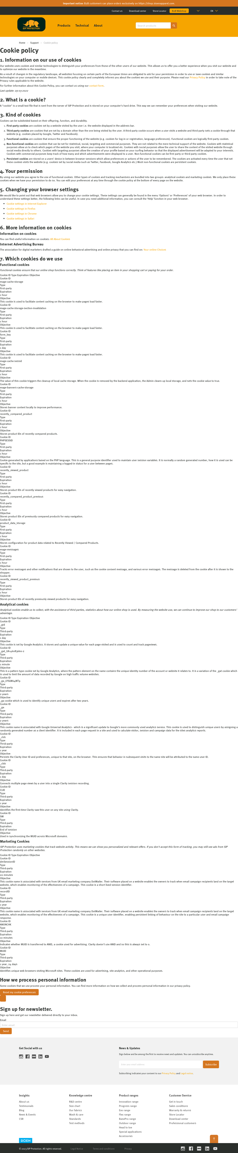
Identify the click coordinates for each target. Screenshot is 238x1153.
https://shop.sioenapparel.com (156, 3)
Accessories (126, 1136)
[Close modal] (3, 998)
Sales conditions (178, 1106)
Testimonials (26, 1106)
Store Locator (159, 10)
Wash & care (76, 1114)
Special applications (130, 1131)
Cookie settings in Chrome (22, 213)
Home (22, 42)
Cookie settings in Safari (20, 218)
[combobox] (156, 25)
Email (3, 1020)
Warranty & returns (180, 1110)
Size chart (74, 1106)
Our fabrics (75, 1110)
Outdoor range (127, 1123)
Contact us (117, 10)
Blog (21, 1110)
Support (34, 42)
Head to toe (125, 1127)
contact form (96, 85)
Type (14, 275)
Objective (34, 275)
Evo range (124, 1110)
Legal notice (186, 1073)
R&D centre (75, 1101)
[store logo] (31, 24)
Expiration (23, 275)
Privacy (128, 1148)
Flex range (125, 1114)
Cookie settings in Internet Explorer (27, 203)
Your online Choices (155, 249)
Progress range (128, 1106)
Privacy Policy (197, 77)
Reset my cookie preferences (19, 992)
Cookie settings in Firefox (21, 208)
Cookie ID (5, 275)
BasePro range (127, 1119)
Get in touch (176, 1101)
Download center (137, 10)
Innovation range (128, 1101)
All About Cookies (60, 239)
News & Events (27, 1114)
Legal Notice (77, 1148)
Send (6, 1031)
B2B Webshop (179, 10)
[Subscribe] (211, 1064)
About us (24, 1101)
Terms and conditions (104, 1148)
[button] (198, 10)
